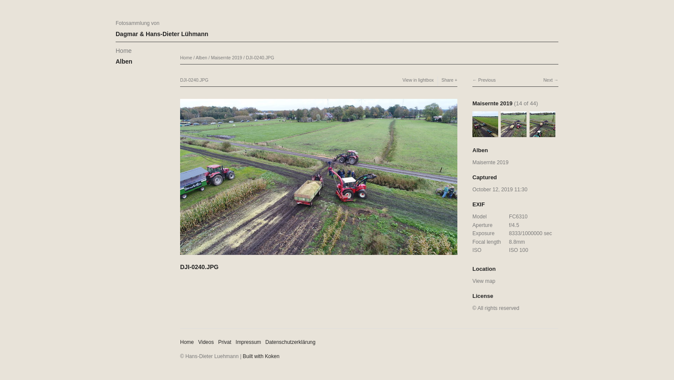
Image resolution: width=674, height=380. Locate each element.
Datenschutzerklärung (290, 342)
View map (483, 281)
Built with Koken (261, 356)
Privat (224, 342)
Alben (124, 61)
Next (548, 80)
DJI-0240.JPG (260, 57)
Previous (487, 80)
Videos (206, 342)
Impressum (248, 342)
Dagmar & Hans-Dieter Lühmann (162, 34)
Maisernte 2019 (226, 57)
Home (124, 50)
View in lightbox (418, 80)
